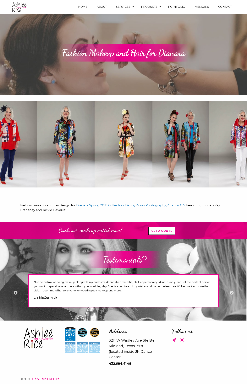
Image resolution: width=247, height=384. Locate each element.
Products (149, 6)
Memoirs (202, 6)
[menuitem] (83, 7)
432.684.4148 (120, 363)
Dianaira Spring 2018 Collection (100, 205)
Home (82, 6)
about (102, 6)
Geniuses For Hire (45, 379)
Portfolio (176, 6)
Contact (225, 6)
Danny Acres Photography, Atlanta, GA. (155, 205)
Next (231, 293)
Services (123, 6)
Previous (15, 293)
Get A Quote (161, 231)
